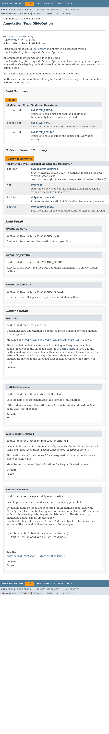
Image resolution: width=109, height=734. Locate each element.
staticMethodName (42, 207)
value (18, 36)
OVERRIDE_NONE (40, 122)
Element (68, 13)
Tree (38, 4)
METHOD (27, 36)
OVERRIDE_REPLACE (42, 132)
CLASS (32, 40)
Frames (41, 9)
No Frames (53, 9)
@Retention (12, 40)
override (36, 185)
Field (15, 13)
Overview (6, 4)
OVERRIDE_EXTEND (42, 110)
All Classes (72, 9)
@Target (8, 36)
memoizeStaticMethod (44, 169)
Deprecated (49, 4)
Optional (38, 13)
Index (61, 4)
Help (69, 4)
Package (18, 4)
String (11, 207)
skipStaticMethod (42, 197)
